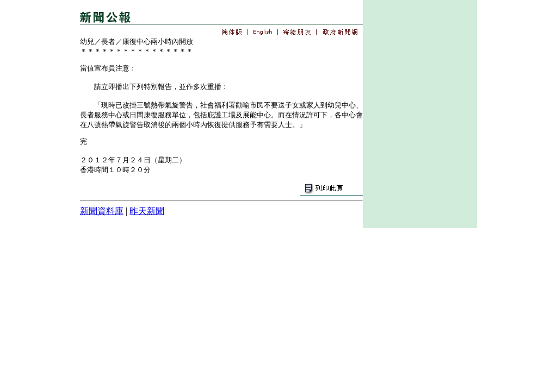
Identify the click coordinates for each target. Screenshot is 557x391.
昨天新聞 (146, 211)
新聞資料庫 (101, 211)
